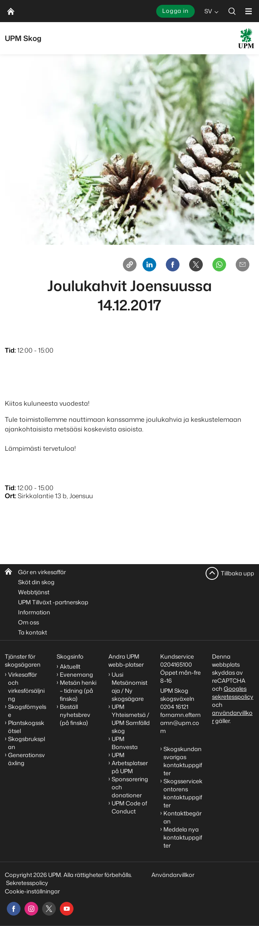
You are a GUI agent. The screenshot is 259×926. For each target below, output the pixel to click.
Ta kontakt (32, 632)
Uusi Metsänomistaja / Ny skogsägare (129, 686)
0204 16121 (174, 706)
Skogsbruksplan (26, 743)
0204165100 (176, 664)
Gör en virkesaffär (42, 572)
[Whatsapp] (219, 264)
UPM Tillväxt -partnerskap (53, 602)
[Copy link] (130, 264)
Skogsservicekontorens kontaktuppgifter (182, 793)
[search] (232, 11)
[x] (49, 909)
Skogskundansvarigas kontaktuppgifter (182, 761)
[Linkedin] (149, 264)
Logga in (175, 10)
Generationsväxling (26, 759)
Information (34, 612)
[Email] (242, 264)
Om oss (28, 622)
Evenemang (76, 674)
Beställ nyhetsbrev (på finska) (75, 714)
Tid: (10, 350)
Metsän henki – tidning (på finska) (78, 690)
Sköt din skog (36, 582)
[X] (196, 264)
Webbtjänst (33, 592)
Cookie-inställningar (32, 891)
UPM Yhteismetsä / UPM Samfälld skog (131, 718)
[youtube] (66, 909)
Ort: (10, 495)
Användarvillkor (173, 875)
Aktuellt (70, 666)
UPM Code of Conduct (129, 807)
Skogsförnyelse (27, 710)
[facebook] (13, 909)
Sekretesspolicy (27, 883)
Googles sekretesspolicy (232, 692)
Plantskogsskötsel (26, 727)
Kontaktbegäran (182, 817)
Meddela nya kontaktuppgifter (182, 837)
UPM (118, 755)
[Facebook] (172, 264)
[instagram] (31, 909)
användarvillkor (232, 716)
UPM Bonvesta (125, 743)
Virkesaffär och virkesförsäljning (26, 686)
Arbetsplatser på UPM (130, 767)
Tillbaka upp (237, 573)
